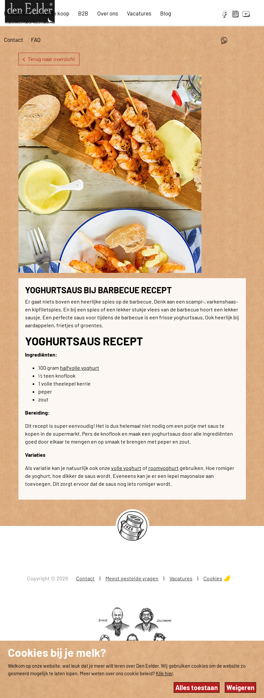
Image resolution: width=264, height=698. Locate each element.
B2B (83, 13)
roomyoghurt (163, 468)
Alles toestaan (196, 687)
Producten (16, 13)
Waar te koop (53, 13)
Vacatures (139, 13)
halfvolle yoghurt (79, 367)
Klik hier (164, 673)
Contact (13, 39)
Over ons (107, 13)
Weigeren (240, 687)
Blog (165, 13)
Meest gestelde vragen (132, 578)
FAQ (36, 39)
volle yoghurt (126, 468)
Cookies (212, 578)
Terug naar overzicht (49, 59)
